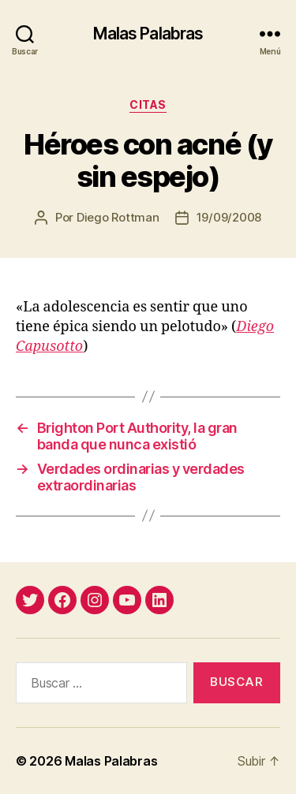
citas (148, 104)
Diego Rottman (118, 217)
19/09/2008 (229, 217)
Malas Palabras (148, 33)
